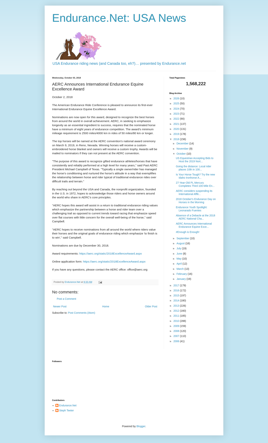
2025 (176, 103)
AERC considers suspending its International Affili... (194, 192)
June (179, 253)
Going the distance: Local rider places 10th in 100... (193, 168)
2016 (176, 290)
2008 (176, 331)
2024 (176, 108)
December (182, 143)
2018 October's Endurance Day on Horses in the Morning (196, 201)
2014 (176, 300)
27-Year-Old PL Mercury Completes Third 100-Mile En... (195, 184)
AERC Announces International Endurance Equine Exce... (194, 225)
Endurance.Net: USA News (119, 18)
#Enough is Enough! (187, 232)
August (180, 243)
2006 (176, 341)
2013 (176, 305)
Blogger (140, 426)
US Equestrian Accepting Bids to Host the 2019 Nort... (194, 160)
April (179, 263)
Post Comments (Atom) (81, 312)
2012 (176, 310)
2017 (176, 285)
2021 (176, 123)
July (179, 248)
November (182, 148)
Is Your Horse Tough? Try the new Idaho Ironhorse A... (195, 176)
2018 (176, 139)
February (182, 273)
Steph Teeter (66, 410)
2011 (176, 315)
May (179, 258)
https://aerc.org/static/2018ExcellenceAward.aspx (110, 253)
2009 (176, 325)
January (181, 278)
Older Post (151, 306)
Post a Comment (66, 298)
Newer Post (59, 306)
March (180, 268)
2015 (176, 295)
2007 (176, 336)
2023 (176, 113)
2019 (176, 133)
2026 (176, 98)
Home (105, 306)
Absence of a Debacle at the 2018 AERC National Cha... (195, 217)
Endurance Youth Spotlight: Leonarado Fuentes (191, 209)
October (181, 153)
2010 (176, 320)
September (183, 238)
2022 (176, 118)
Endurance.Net (67, 405)
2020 (176, 128)
